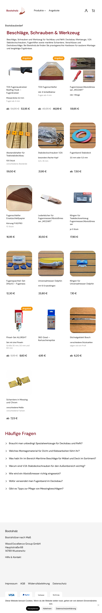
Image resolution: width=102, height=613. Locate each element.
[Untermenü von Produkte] (45, 10)
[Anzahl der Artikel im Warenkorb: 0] (93, 10)
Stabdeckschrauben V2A (50, 157)
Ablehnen (47, 608)
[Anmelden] (86, 10)
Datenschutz (59, 583)
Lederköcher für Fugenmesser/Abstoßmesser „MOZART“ (50, 218)
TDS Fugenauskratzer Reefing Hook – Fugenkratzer (19, 94)
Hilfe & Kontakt (13, 557)
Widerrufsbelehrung (39, 583)
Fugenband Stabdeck (80, 155)
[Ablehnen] (98, 605)
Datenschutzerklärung (66, 608)
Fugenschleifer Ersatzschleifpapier (19, 221)
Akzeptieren (33, 608)
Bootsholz (11, 531)
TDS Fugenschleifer (47, 91)
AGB (22, 583)
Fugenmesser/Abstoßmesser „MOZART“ (83, 91)
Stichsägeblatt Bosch (81, 341)
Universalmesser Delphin (50, 283)
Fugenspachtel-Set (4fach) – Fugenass (15, 282)
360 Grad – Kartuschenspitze (46, 339)
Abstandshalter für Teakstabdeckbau (19, 158)
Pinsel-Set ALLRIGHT (19, 343)
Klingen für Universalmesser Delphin (82, 282)
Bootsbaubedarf (14, 25)
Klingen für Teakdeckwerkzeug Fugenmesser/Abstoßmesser (83, 222)
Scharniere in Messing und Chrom (19, 405)
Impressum (11, 583)
